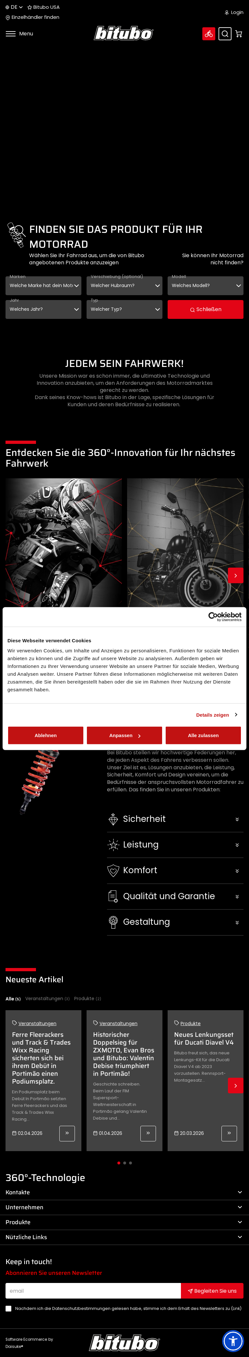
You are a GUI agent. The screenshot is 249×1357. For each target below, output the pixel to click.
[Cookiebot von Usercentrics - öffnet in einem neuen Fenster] (213, 617)
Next (235, 575)
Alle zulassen (203, 735)
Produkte (87, 998)
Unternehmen (124, 1207)
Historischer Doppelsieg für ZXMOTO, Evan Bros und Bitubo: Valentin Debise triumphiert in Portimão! (123, 1054)
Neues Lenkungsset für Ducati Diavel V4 (204, 1038)
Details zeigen (212, 714)
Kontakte (124, 1192)
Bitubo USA (43, 7)
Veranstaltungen (47, 998)
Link (236, 1308)
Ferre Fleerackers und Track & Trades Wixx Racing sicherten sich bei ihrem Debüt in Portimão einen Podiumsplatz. (41, 1058)
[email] (93, 1291)
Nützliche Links (124, 1237)
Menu (19, 34)
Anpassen (124, 735)
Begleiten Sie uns (212, 1291)
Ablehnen (46, 735)
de (14, 7)
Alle (13, 999)
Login (234, 12)
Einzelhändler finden (32, 17)
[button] (175, 819)
